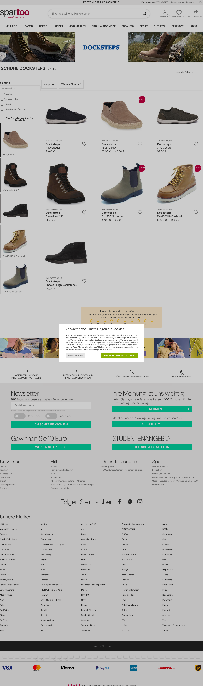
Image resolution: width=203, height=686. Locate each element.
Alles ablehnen (75, 355)
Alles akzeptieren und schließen (119, 355)
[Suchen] (144, 13)
